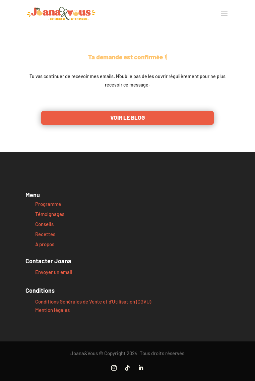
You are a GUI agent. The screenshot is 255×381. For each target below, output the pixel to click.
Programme (48, 204)
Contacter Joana (48, 261)
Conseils (44, 224)
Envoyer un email (53, 272)
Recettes (45, 234)
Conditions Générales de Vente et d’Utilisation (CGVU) (93, 301)
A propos (44, 244)
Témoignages (49, 214)
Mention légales (52, 310)
